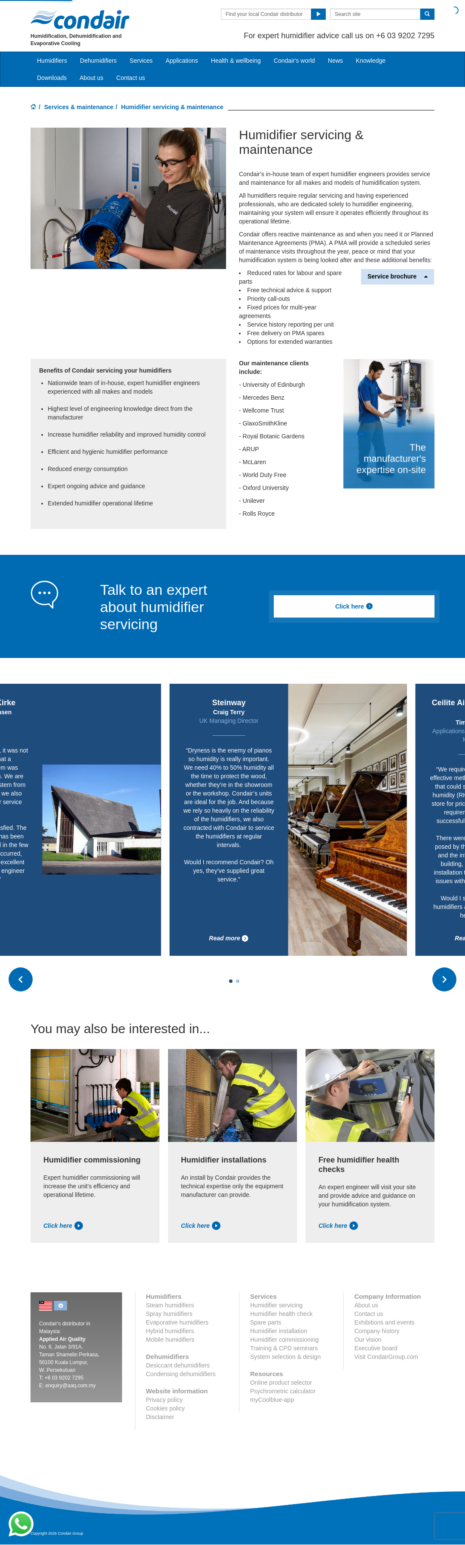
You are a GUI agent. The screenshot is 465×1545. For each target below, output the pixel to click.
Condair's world (294, 60)
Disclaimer (160, 1416)
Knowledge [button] (370, 60)
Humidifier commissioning (284, 1339)
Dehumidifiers (98, 60)
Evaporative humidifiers (177, 1322)
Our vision (368, 1339)
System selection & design (285, 1356)
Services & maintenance (78, 107)
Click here (354, 606)
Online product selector (281, 1382)
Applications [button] (181, 60)
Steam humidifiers (170, 1305)
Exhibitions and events (385, 1322)
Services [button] (141, 60)
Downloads (52, 77)
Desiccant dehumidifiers (178, 1365)
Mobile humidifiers (170, 1339)
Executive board (376, 1348)
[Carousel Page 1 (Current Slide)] (230, 981)
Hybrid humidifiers (170, 1331)
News (335, 60)
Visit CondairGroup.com (386, 1356)
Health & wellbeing (236, 60)
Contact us (130, 77)
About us (91, 77)
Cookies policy (165, 1408)
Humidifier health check (281, 1313)
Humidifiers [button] (52, 60)
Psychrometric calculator (283, 1391)
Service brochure (397, 276)
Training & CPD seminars (284, 1348)
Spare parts (265, 1322)
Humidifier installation (278, 1331)
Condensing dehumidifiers (181, 1374)
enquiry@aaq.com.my (71, 1386)
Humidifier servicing (276, 1305)
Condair (80, 19)
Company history (377, 1331)
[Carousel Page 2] (237, 981)
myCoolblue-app (272, 1399)
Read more (228, 938)
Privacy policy (164, 1399)
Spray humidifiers (169, 1313)
